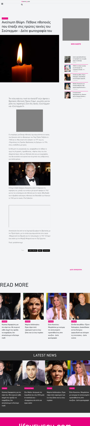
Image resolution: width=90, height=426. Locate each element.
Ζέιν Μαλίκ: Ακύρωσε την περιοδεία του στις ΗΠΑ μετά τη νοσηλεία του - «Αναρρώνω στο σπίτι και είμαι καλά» (34, 398)
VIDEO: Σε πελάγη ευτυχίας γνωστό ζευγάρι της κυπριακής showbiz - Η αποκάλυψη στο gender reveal (79, 69)
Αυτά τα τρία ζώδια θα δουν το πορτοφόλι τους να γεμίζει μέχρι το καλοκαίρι (79, 58)
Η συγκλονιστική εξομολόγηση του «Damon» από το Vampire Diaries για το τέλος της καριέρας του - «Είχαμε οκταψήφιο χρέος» (79, 96)
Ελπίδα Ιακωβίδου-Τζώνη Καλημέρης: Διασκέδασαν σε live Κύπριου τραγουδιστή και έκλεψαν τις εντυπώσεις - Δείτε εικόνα (80, 78)
